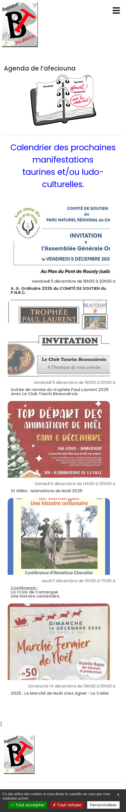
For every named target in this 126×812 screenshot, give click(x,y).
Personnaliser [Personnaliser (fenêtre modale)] (103, 805)
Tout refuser (67, 805)
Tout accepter (28, 805)
